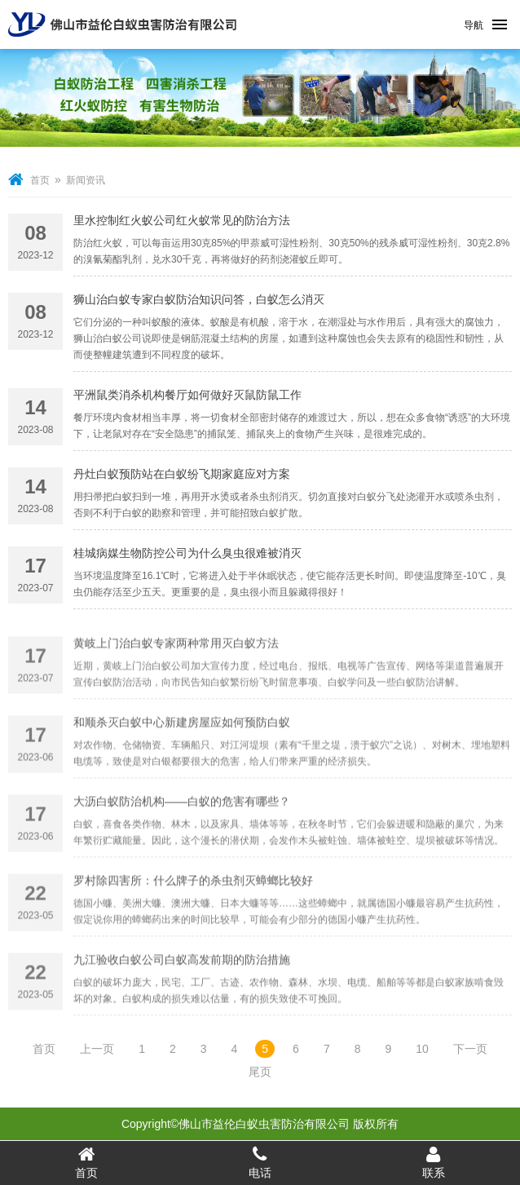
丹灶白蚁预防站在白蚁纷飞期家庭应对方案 (181, 478)
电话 (260, 1162)
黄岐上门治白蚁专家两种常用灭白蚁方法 (176, 681)
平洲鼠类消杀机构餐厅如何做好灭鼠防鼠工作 (187, 399)
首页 (40, 180)
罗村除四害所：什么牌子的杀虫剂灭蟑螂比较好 (193, 919)
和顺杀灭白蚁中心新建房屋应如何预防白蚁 (181, 760)
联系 (433, 1162)
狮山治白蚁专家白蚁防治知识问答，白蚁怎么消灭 (198, 305)
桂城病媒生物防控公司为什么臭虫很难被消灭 (187, 557)
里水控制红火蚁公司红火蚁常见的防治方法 (181, 225)
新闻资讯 (85, 180)
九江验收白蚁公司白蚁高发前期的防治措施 (181, 998)
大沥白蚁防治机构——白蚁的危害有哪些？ (181, 840)
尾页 (260, 1071)
